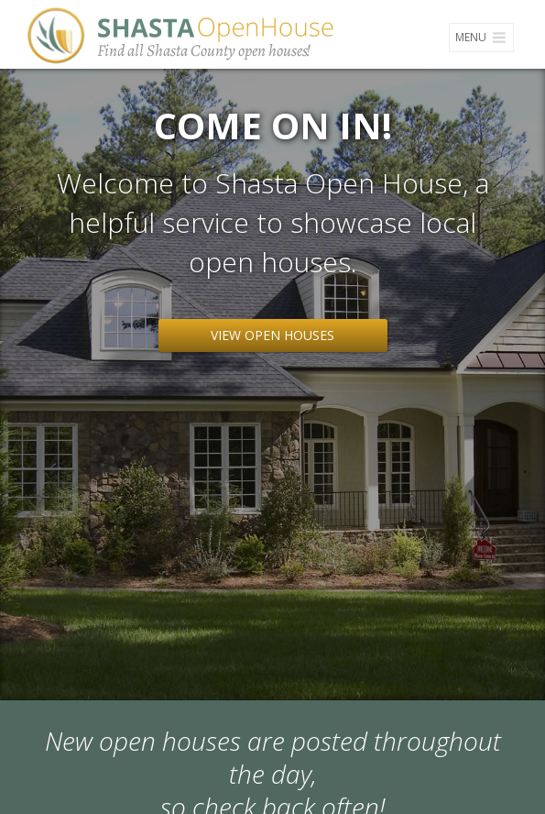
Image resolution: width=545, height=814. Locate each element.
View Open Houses (272, 335)
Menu (481, 37)
